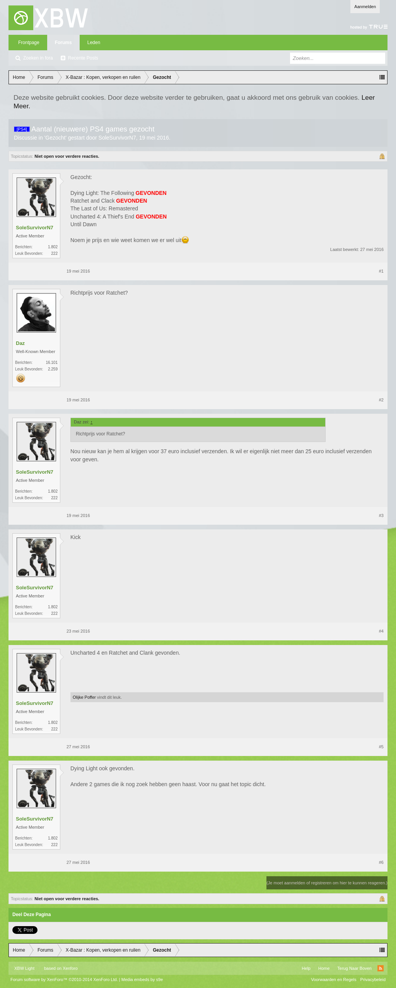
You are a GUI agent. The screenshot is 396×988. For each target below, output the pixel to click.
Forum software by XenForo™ (64, 979)
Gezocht (55, 138)
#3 (381, 515)
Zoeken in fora (38, 58)
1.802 (53, 247)
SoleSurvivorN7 (117, 138)
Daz (20, 343)
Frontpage (28, 42)
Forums (63, 42)
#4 (381, 631)
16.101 (52, 362)
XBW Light (24, 968)
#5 (381, 746)
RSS (380, 968)
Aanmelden (365, 6)
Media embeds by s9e (142, 979)
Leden (93, 42)
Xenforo (70, 968)
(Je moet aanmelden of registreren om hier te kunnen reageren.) (326, 882)
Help (306, 968)
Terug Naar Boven (354, 968)
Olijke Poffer (84, 697)
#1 (381, 271)
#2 (381, 400)
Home (323, 968)
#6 (381, 862)
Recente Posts (83, 58)
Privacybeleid (373, 979)
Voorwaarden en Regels (333, 979)
